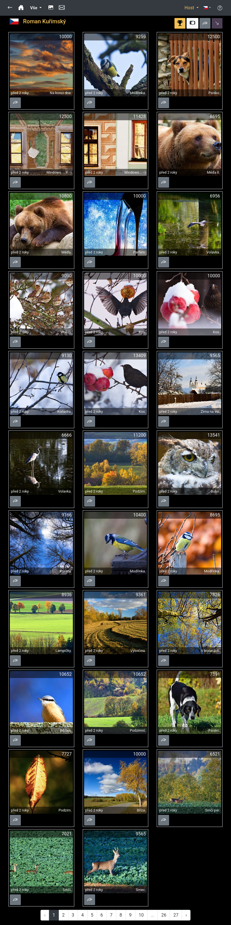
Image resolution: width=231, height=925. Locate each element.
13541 (213, 435)
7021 (67, 833)
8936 (67, 594)
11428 (139, 116)
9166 (67, 515)
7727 (67, 754)
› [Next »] (186, 915)
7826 (215, 594)
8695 (215, 116)
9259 (141, 36)
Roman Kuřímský (44, 21)
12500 (213, 36)
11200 (139, 435)
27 (175, 915)
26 (163, 915)
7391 (215, 674)
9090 (67, 275)
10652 (65, 674)
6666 (67, 435)
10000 (65, 36)
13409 (139, 355)
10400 (139, 515)
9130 (67, 355)
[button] (10, 8)
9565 (215, 355)
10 (141, 915)
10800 (65, 196)
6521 (215, 754)
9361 (141, 594)
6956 (215, 196)
